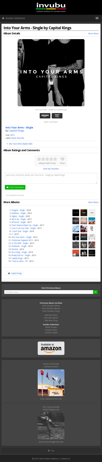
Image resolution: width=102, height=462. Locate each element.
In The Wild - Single (19, 243)
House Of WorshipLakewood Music (51, 365)
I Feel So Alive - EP (19, 261)
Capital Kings (16, 130)
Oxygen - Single (18, 210)
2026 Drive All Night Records (51, 442)
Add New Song (51, 320)
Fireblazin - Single (18, 246)
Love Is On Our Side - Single (23, 228)
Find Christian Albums (51, 308)
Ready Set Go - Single (20, 255)
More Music (93, 33)
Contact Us (65, 458)
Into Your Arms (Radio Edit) (20, 143)
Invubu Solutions (13, 18)
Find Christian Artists (51, 305)
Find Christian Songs (51, 311)
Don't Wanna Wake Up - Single (24, 225)
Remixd (14, 249)
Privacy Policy (51, 330)
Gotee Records (17, 138)
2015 (12, 135)
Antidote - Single (18, 213)
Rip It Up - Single (18, 219)
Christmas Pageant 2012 (22, 240)
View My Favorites (51, 168)
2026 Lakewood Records (51, 398)
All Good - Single (18, 222)
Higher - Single (17, 216)
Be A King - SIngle (19, 252)
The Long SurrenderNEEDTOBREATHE (51, 408)
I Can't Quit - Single (19, 231)
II (12, 234)
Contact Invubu (51, 332)
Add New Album (51, 317)
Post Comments (15, 187)
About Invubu (51, 327)
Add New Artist (51, 315)
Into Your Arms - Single (21, 237)
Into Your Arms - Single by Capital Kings (51, 109)
